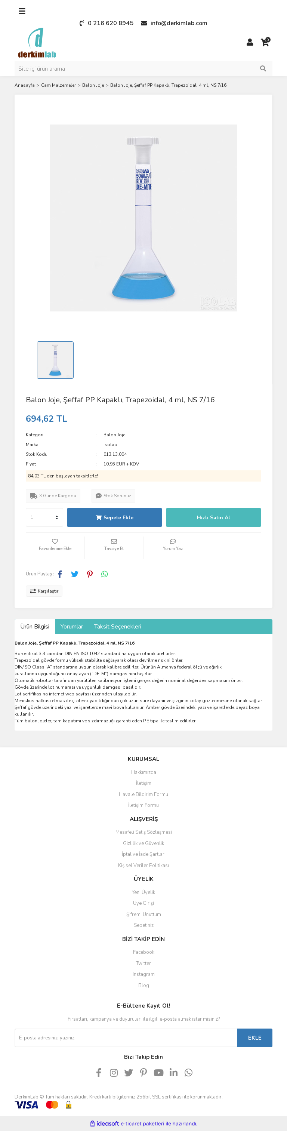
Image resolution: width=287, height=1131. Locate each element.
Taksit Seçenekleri (117, 627)
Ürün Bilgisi (34, 627)
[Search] (143, 68)
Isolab (110, 445)
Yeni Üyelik (143, 892)
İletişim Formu (143, 805)
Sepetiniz (144, 925)
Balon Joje (114, 435)
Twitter (143, 963)
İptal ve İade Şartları (144, 854)
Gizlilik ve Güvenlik (143, 843)
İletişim (143, 783)
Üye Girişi (143, 903)
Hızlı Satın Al (213, 517)
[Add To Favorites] (55, 548)
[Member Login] (250, 42)
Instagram (144, 974)
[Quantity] (44, 517)
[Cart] (264, 42)
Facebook (143, 952)
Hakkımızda (143, 772)
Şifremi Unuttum (143, 914)
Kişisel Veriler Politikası (143, 865)
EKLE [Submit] (255, 1038)
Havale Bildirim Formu (143, 794)
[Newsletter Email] (126, 1038)
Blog (143, 985)
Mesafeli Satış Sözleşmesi (143, 832)
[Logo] (37, 42)
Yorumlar (72, 627)
